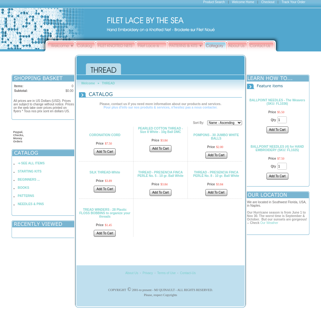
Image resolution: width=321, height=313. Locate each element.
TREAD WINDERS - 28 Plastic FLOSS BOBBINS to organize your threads (104, 213)
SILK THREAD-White (105, 172)
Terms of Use (166, 273)
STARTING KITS (30, 171)
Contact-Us (188, 273)
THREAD (108, 83)
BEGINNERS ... (29, 179)
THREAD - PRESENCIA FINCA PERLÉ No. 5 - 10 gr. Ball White (161, 174)
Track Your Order (293, 2)
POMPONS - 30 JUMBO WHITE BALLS (216, 136)
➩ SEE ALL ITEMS (31, 163)
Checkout (267, 2)
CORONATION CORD (105, 135)
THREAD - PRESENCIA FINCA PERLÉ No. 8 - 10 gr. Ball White (216, 174)
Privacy (148, 273)
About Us (131, 273)
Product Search (214, 2)
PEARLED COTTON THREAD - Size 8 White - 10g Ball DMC (160, 130)
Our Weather (269, 223)
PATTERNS (26, 196)
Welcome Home (243, 2)
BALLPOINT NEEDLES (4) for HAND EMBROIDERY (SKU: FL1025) (277, 148)
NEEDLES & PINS (31, 204)
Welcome (88, 83)
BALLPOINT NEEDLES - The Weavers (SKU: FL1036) (277, 101)
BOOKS (23, 187)
